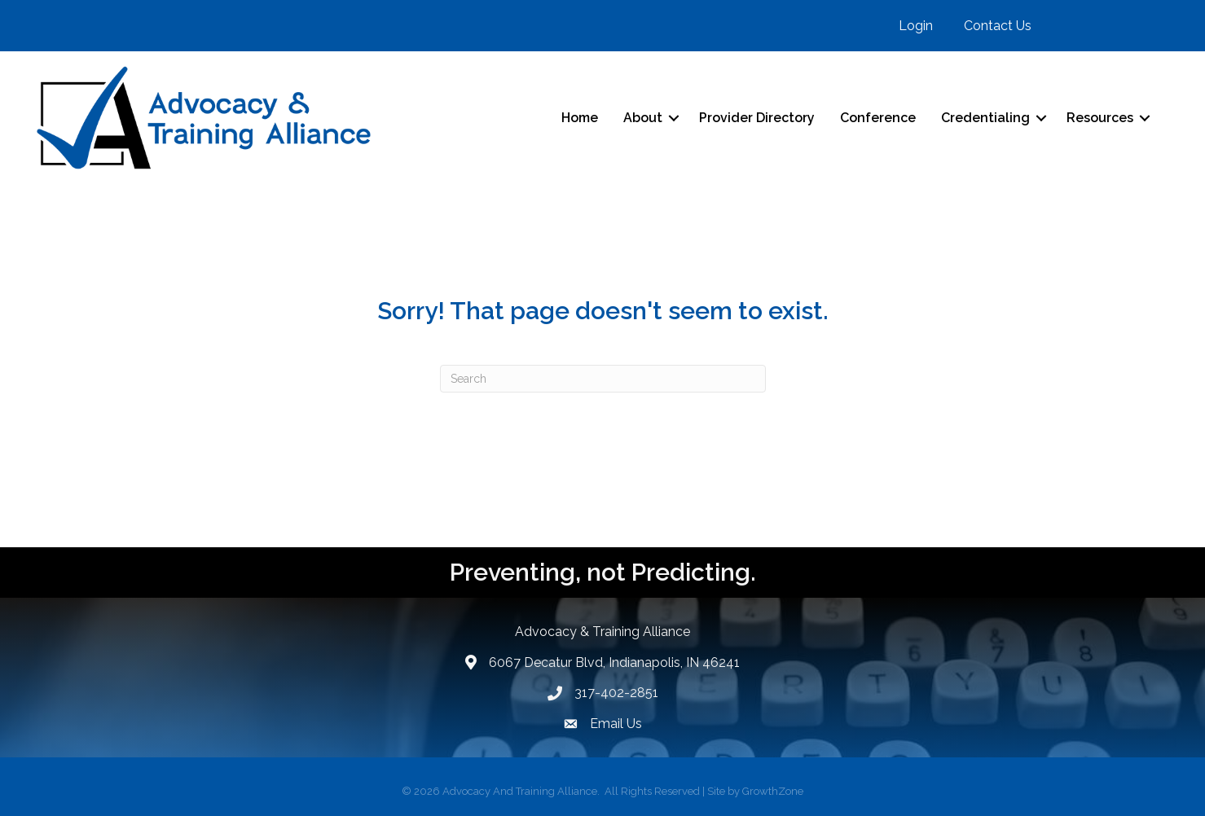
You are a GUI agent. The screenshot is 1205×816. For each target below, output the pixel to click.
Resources (1099, 117)
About (642, 117)
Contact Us (997, 25)
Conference (878, 117)
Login (916, 25)
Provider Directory (757, 117)
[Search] (603, 379)
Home (579, 117)
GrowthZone (772, 791)
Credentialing (985, 117)
